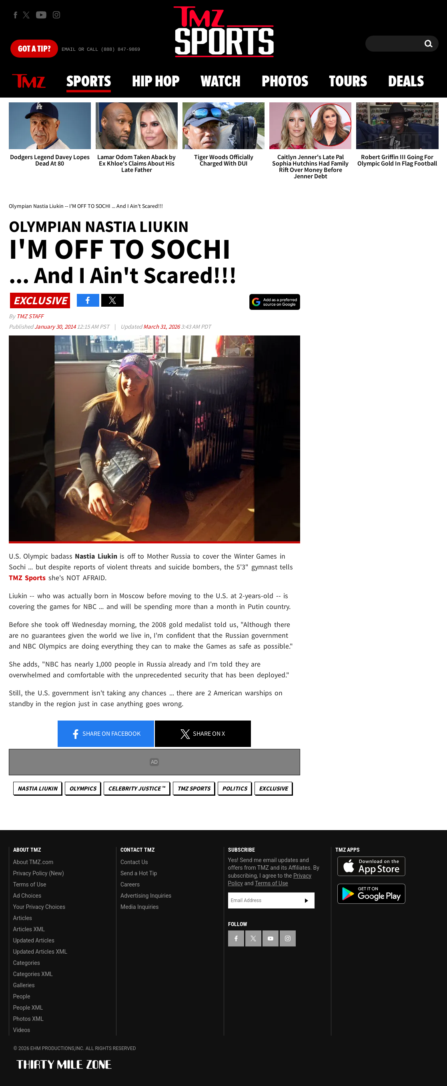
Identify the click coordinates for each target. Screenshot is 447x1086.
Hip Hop (156, 82)
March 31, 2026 (162, 326)
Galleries (24, 985)
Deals (406, 82)
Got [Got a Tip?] (34, 49)
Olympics (82, 788)
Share (105, 734)
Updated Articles (33, 940)
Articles (22, 918)
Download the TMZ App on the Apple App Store (371, 866)
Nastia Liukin (37, 788)
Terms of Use (29, 884)
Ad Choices (27, 895)
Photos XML (28, 1019)
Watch (220, 82)
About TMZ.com (33, 862)
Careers (130, 884)
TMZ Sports (27, 577)
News (28, 82)
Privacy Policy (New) (38, 873)
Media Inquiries (139, 907)
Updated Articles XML (40, 951)
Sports (88, 82)
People (21, 996)
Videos (21, 1030)
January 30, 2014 (55, 326)
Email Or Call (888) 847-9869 (101, 49)
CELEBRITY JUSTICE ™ (136, 788)
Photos (285, 82)
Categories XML (33, 974)
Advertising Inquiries (145, 895)
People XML (28, 1007)
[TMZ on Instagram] (56, 14)
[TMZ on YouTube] (271, 938)
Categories (26, 963)
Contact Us (134, 862)
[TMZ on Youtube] (41, 15)
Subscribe (307, 900)
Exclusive (273, 788)
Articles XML (29, 929)
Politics (234, 788)
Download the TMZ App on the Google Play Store (371, 894)
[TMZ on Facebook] (15, 15)
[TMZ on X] (27, 15)
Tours (348, 82)
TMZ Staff (29, 316)
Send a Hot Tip (138, 873)
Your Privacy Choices (39, 907)
